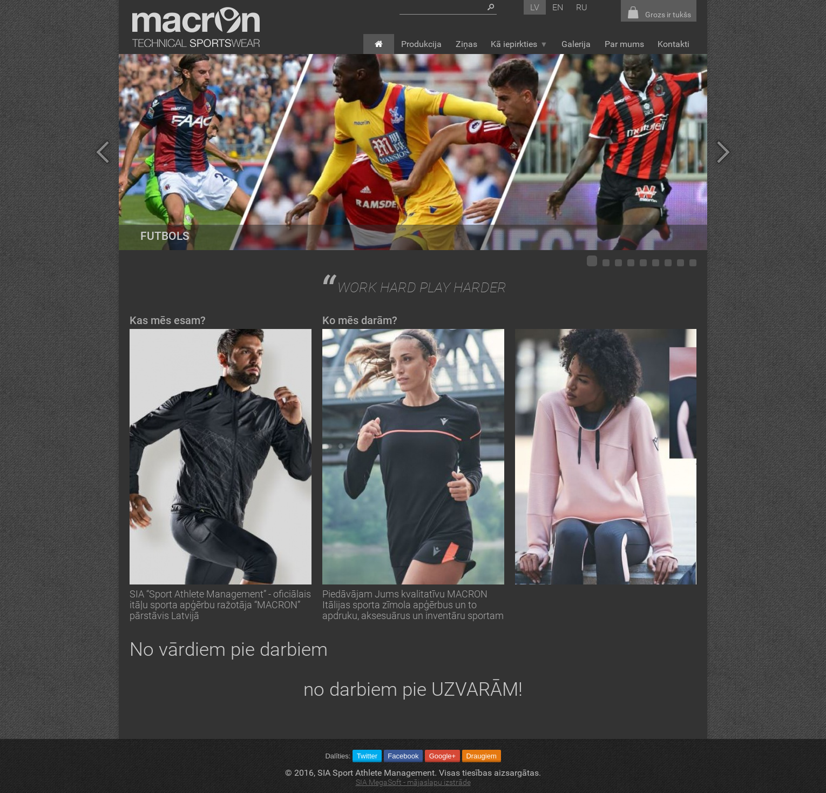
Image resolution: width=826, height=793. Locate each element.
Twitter (367, 756)
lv (534, 7)
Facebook (403, 756)
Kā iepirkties (519, 44)
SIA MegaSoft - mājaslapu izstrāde (413, 782)
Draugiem (481, 756)
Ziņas (466, 44)
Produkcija (421, 44)
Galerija (576, 44)
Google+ (442, 756)
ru (581, 7)
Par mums (624, 44)
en (557, 7)
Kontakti (673, 44)
